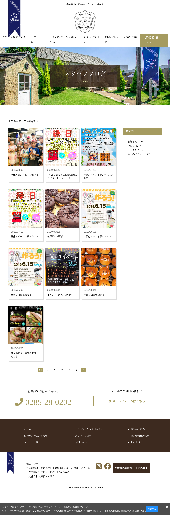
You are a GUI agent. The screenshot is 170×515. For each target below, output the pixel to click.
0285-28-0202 (43, 408)
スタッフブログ (91, 39)
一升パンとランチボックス (63, 39)
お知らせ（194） (137, 141)
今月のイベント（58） (139, 154)
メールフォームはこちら (126, 407)
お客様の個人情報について (121, 511)
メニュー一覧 (37, 39)
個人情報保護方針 (140, 441)
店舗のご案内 (130, 39)
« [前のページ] (48, 376)
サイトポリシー (139, 448)
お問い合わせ (111, 39)
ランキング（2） (136, 150)
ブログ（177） (135, 145)
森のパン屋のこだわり (14, 39)
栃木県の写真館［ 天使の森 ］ (115, 474)
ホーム (27, 435)
